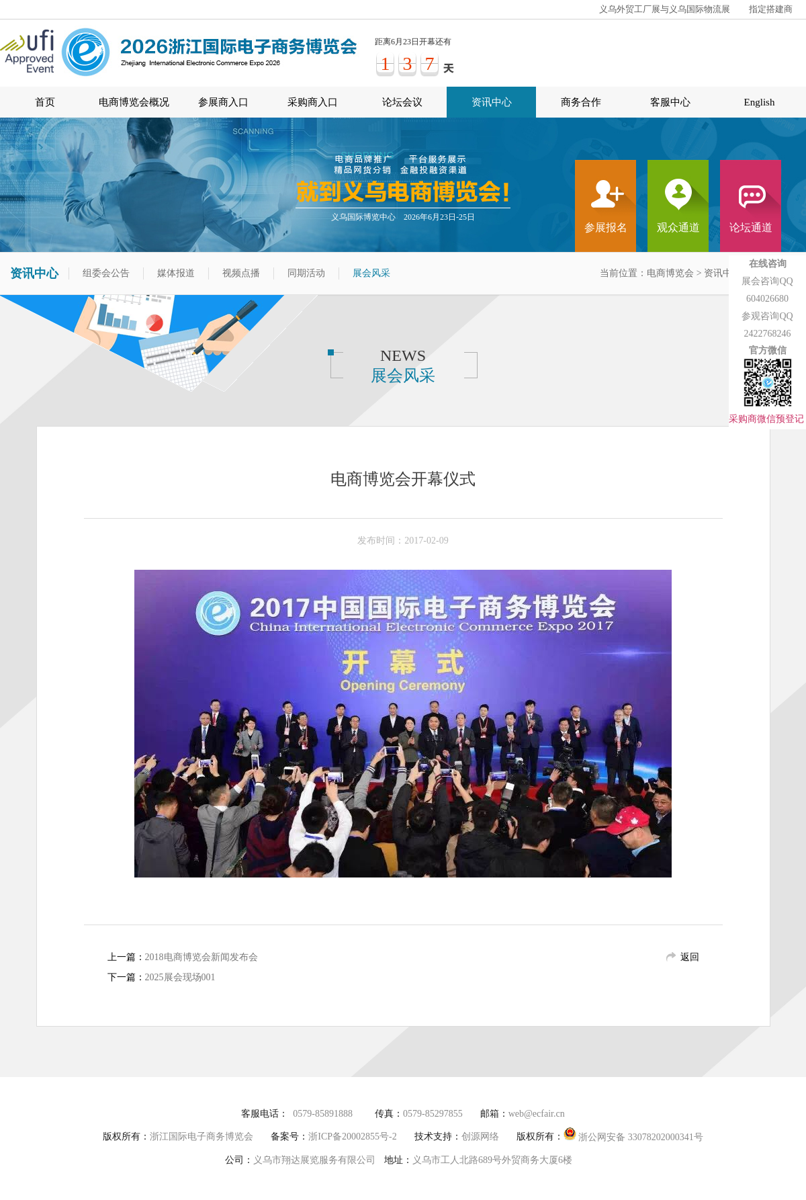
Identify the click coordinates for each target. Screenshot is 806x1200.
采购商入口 (312, 102)
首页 (45, 102)
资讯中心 (492, 102)
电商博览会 (670, 273)
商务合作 (581, 102)
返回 (689, 957)
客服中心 (670, 102)
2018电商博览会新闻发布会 (201, 957)
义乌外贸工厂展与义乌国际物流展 (664, 9)
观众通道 (678, 227)
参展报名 (605, 227)
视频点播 (241, 273)
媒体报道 (176, 273)
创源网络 (480, 1136)
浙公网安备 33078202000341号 (633, 1134)
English (759, 102)
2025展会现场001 (180, 977)
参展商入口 (223, 102)
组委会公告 (106, 273)
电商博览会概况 (134, 102)
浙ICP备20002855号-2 (352, 1136)
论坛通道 (750, 227)
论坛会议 (402, 102)
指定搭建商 (771, 9)
